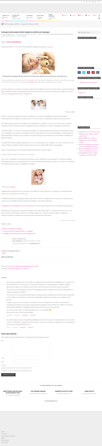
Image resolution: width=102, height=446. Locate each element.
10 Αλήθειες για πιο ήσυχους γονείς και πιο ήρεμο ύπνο (19, 233)
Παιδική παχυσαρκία (6, 36)
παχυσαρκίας (32, 82)
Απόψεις (51, 34)
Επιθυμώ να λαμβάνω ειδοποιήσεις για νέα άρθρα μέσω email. (17, 370)
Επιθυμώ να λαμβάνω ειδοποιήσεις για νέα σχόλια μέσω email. (17, 368)
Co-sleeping (45, 34)
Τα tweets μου (81, 92)
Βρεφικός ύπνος (58, 34)
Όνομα (3, 358)
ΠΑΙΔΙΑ (34, 34)
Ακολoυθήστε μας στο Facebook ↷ (89, 78)
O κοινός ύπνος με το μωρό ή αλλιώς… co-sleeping (17, 231)
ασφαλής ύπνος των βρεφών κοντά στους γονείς (17, 206)
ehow (73, 112)
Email (2, 361)
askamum (73, 220)
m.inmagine (11, 187)
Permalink (25, 315)
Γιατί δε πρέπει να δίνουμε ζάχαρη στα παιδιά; (24, 266)
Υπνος (13, 36)
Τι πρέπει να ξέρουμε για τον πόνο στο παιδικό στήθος (88, 140)
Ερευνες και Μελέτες (68, 34)
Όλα (31, 34)
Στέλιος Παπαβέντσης (14, 42)
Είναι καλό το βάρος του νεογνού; (18, 268)
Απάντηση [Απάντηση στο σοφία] (30, 327)
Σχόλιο (2, 340)
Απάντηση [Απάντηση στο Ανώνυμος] (33, 315)
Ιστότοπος (3, 365)
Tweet (4, 253)
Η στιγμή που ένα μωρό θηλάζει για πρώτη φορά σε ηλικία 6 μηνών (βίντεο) (89, 134)
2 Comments (23, 36)
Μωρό (28, 34)
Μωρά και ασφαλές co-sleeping (12, 229)
